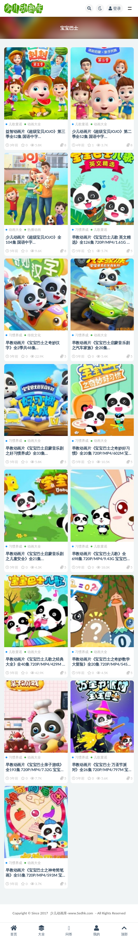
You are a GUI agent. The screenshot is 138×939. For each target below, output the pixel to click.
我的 (97, 930)
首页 (14, 930)
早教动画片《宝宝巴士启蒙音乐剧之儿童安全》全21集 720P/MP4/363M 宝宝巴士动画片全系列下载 (35, 561)
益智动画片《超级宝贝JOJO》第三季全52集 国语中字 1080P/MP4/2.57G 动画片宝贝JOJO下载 (35, 139)
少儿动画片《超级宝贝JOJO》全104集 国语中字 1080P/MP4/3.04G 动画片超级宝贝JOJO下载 (34, 245)
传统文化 (32, 335)
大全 (41, 930)
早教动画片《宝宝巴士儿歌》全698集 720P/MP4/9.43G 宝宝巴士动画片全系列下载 (101, 558)
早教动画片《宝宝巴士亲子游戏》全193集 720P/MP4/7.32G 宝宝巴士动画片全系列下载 (35, 769)
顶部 (124, 930)
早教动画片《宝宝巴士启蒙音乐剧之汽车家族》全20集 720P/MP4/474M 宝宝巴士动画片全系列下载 (101, 350)
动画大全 (32, 124)
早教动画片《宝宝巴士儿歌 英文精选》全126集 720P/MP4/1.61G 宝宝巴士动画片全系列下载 (101, 242)
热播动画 (32, 230)
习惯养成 (80, 230)
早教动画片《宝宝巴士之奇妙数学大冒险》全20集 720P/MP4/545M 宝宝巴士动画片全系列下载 (101, 664)
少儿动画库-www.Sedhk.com (71, 913)
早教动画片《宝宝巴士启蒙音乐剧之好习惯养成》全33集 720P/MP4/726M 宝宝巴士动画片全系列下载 (35, 456)
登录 (115, 8)
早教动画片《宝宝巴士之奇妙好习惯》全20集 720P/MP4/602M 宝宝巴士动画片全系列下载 (102, 453)
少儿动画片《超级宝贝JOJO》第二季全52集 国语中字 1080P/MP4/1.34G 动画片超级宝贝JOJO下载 (102, 139)
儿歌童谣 (14, 124)
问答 (69, 930)
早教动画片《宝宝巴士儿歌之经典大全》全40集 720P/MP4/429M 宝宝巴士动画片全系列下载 (36, 664)
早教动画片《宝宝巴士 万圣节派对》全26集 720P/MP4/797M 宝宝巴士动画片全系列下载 (102, 769)
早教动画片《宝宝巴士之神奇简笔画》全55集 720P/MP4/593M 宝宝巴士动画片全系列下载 (36, 875)
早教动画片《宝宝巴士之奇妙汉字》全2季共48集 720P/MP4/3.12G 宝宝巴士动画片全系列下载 (35, 350)
